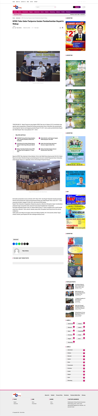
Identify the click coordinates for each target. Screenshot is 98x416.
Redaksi (52, 395)
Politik (63, 12)
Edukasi (58, 12)
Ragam (31, 12)
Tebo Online (22, 412)
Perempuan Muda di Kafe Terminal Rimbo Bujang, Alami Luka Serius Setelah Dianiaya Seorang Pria (80, 286)
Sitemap (35, 1)
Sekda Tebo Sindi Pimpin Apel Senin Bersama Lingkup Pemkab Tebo (49, 144)
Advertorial (36, 12)
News (19, 12)
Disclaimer (66, 395)
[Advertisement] (38, 40)
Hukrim (46, 12)
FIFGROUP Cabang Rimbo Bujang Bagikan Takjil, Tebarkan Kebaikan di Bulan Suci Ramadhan (26, 139)
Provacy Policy (59, 395)
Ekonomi (71, 327)
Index (28, 1)
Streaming (52, 12)
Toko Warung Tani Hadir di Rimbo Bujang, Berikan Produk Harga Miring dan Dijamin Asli (26, 145)
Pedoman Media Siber (75, 395)
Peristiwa (68, 12)
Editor (31, 1)
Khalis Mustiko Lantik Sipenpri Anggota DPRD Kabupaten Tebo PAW (49, 139)
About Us (18, 1)
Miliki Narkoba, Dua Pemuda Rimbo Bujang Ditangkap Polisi (80, 293)
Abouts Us (47, 395)
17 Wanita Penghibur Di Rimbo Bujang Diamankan (80, 300)
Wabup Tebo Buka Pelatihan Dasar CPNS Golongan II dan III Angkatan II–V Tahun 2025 (26, 150)
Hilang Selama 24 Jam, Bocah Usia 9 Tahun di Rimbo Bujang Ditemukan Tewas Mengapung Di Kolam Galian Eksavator (80, 314)
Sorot (42, 12)
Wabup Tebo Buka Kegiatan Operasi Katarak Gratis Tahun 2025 (48, 149)
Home (14, 1)
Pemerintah (25, 12)
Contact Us (23, 1)
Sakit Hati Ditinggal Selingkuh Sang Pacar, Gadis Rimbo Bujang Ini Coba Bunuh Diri (80, 307)
